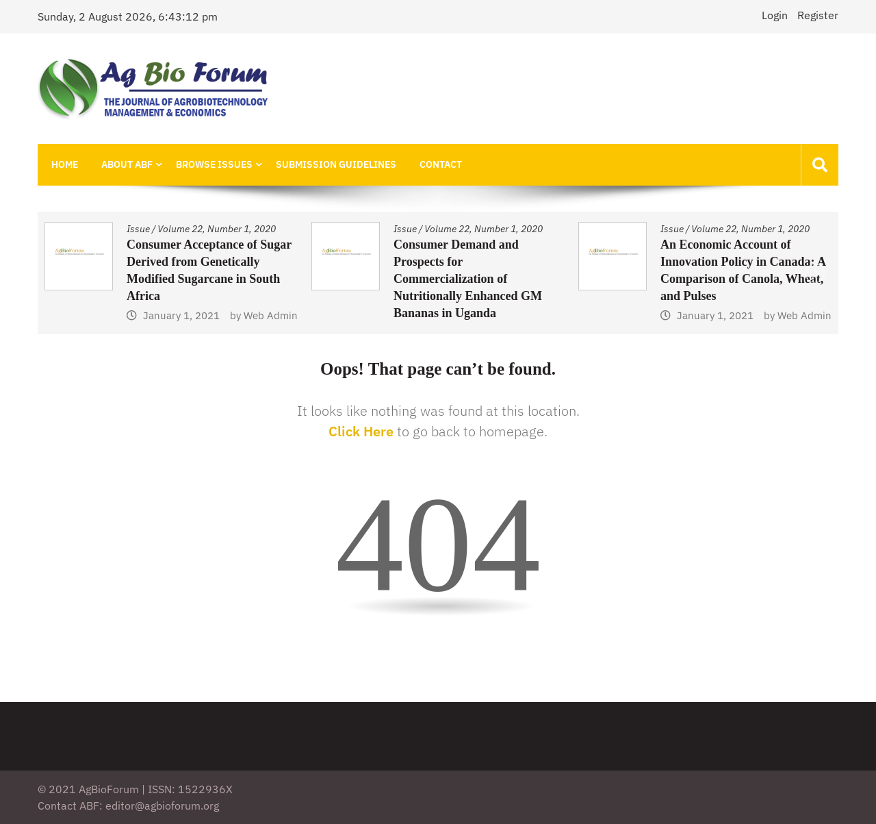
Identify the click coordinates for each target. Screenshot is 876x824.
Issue (138, 229)
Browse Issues (214, 164)
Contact (441, 164)
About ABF (127, 164)
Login (775, 15)
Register (817, 15)
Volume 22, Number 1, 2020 (216, 229)
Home (64, 164)
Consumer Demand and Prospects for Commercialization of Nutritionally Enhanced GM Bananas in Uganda (468, 279)
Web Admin (271, 315)
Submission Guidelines (336, 164)
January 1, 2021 (181, 315)
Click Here (361, 431)
